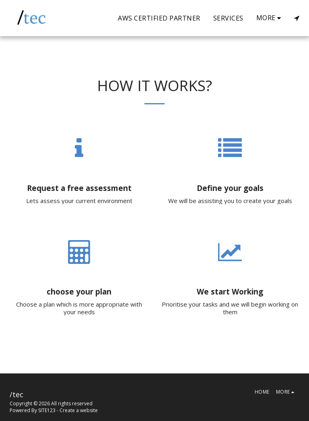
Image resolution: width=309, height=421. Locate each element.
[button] (296, 18)
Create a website (79, 410)
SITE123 (47, 410)
